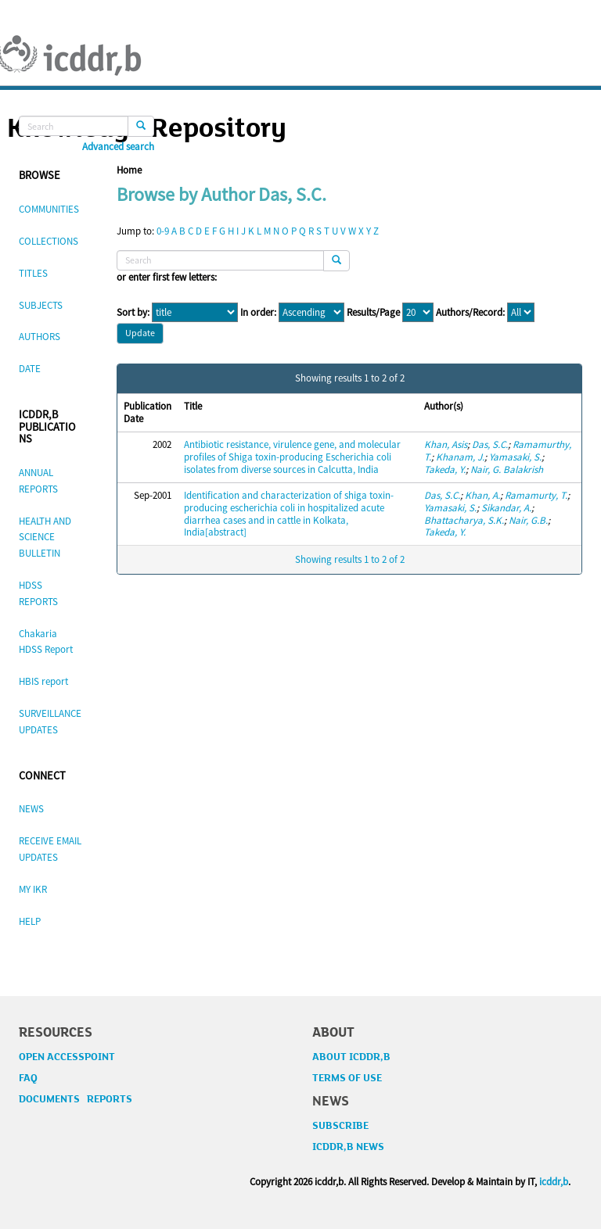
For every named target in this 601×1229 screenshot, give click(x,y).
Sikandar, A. (506, 507)
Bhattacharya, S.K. (464, 520)
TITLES (33, 273)
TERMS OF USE (347, 1078)
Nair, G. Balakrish (506, 469)
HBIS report (43, 681)
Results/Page (373, 312)
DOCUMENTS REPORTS (75, 1099)
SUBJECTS (41, 305)
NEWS (31, 808)
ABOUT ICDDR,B (351, 1057)
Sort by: (133, 312)
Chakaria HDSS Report (46, 642)
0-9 (163, 231)
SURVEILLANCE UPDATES (50, 721)
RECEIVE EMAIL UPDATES (50, 849)
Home (129, 170)
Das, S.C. (490, 444)
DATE (30, 368)
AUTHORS (39, 336)
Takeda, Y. (445, 469)
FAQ (28, 1078)
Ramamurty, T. (536, 495)
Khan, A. (482, 495)
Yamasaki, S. (515, 457)
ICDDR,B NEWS (348, 1147)
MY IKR (33, 889)
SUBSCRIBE (340, 1126)
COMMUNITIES (49, 209)
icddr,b (553, 1181)
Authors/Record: (470, 312)
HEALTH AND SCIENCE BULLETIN (45, 537)
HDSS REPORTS (38, 593)
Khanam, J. (460, 457)
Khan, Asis (445, 444)
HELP (30, 921)
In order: (258, 312)
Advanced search (118, 147)
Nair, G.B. (528, 520)
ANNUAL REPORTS (38, 481)
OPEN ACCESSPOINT (67, 1057)
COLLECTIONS (48, 241)
